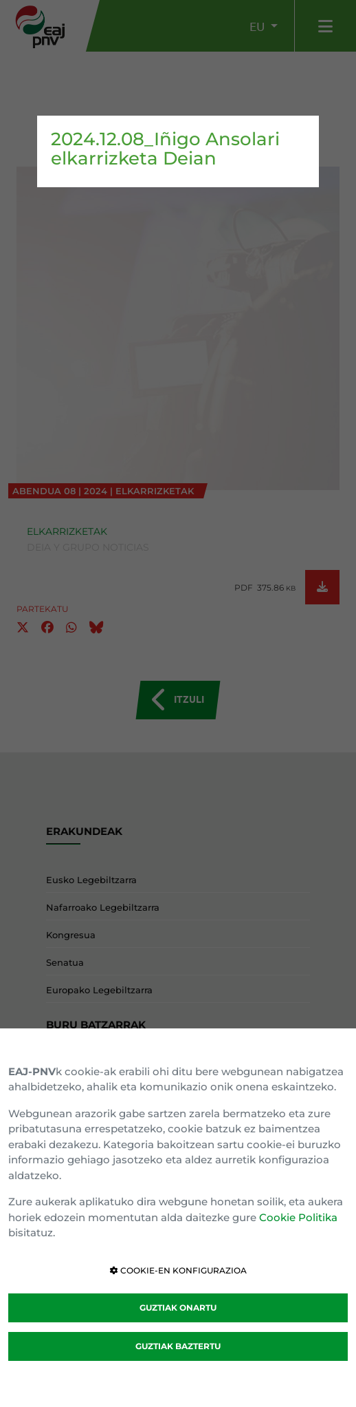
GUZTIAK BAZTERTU (178, 1346)
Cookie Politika (298, 1217)
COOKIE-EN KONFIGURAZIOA (178, 1270)
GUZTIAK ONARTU (178, 1307)
